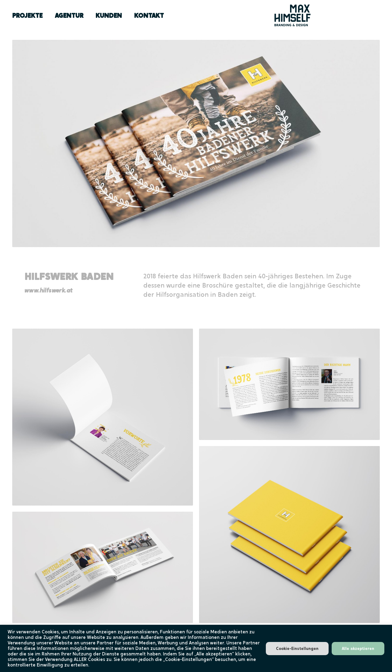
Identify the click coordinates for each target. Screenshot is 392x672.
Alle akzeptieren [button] (358, 648)
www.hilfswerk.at (48, 290)
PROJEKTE (27, 15)
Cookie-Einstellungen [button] (297, 648)
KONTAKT (149, 15)
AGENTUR (69, 15)
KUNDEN (109, 15)
